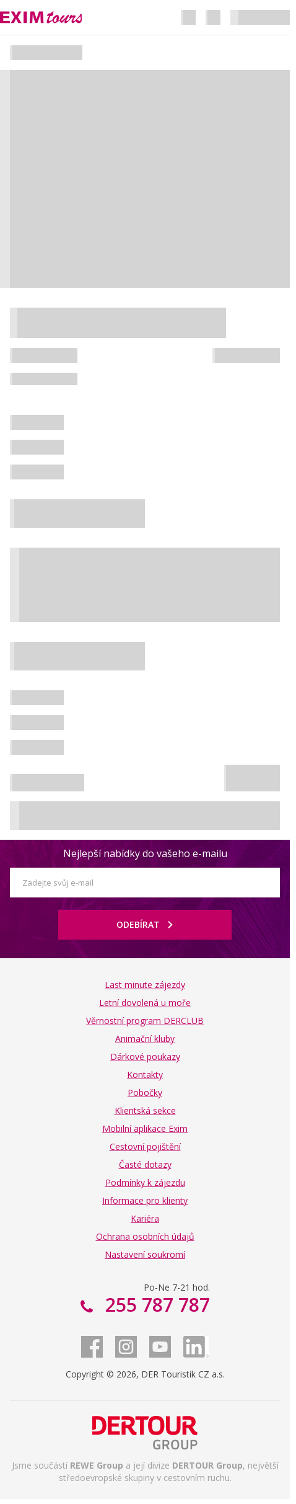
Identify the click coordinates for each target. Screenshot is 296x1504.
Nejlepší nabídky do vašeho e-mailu (145, 853)
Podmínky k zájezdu (145, 1182)
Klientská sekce (145, 1110)
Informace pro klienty (145, 1200)
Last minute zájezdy (145, 984)
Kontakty (145, 1074)
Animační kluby (145, 1038)
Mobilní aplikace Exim (145, 1128)
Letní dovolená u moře (145, 1002)
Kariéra (145, 1218)
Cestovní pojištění (145, 1146)
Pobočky (145, 1092)
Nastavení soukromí (145, 1254)
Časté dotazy (145, 1164)
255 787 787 (155, 1304)
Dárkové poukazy (145, 1056)
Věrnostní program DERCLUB (145, 1020)
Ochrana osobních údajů (145, 1236)
